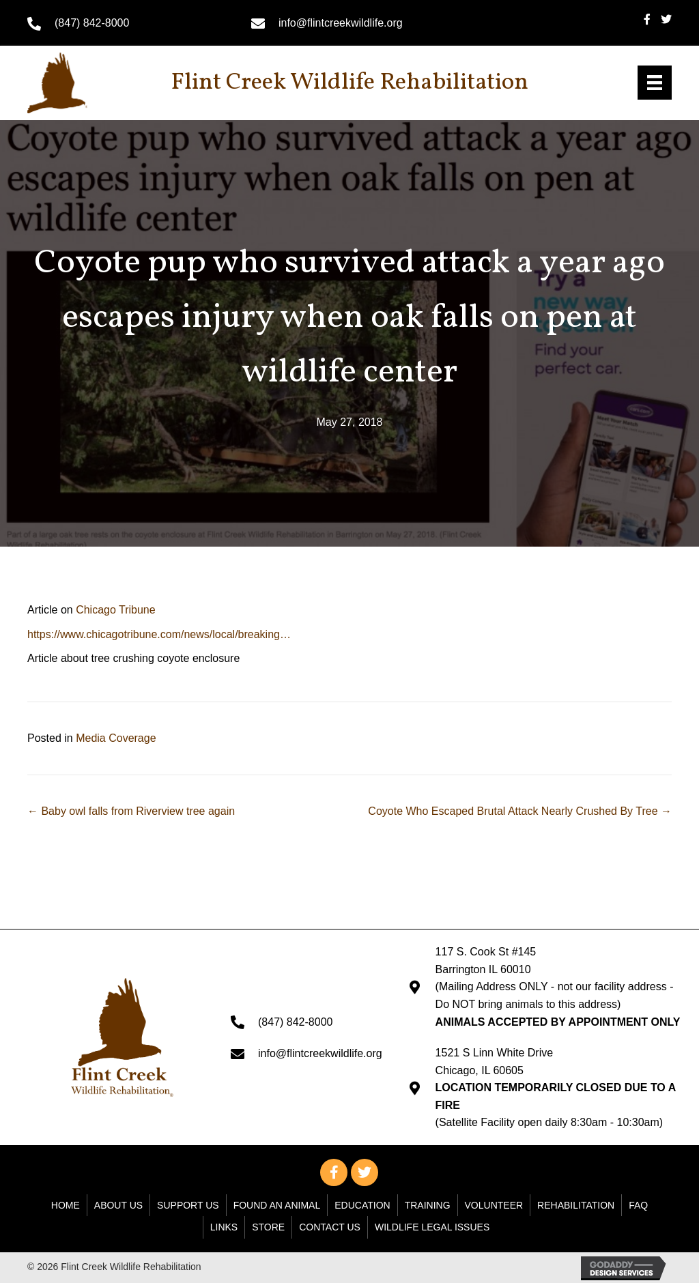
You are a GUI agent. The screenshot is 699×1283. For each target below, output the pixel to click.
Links (224, 1227)
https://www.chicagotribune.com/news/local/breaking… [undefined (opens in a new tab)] (159, 634)
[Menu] (655, 83)
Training (428, 1205)
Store (268, 1227)
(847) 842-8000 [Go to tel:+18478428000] (92, 23)
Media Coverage (116, 738)
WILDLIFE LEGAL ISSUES (432, 1227)
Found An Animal (277, 1205)
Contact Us (329, 1227)
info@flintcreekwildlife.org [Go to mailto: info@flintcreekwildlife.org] (341, 23)
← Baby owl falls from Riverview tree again (131, 811)
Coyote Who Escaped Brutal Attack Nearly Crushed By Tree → (520, 811)
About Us (118, 1205)
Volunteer (494, 1205)
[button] (333, 1172)
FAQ (638, 1205)
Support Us (188, 1205)
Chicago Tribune (116, 610)
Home (65, 1205)
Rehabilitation (575, 1205)
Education (362, 1205)
